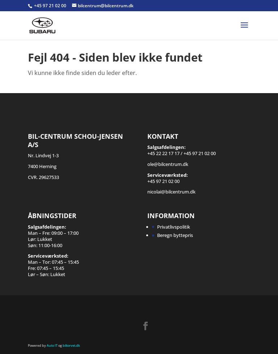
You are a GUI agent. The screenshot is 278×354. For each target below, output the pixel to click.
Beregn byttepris (175, 235)
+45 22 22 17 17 (163, 153)
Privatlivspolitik (173, 227)
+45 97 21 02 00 (50, 6)
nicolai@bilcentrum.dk (171, 191)
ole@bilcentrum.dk (167, 164)
